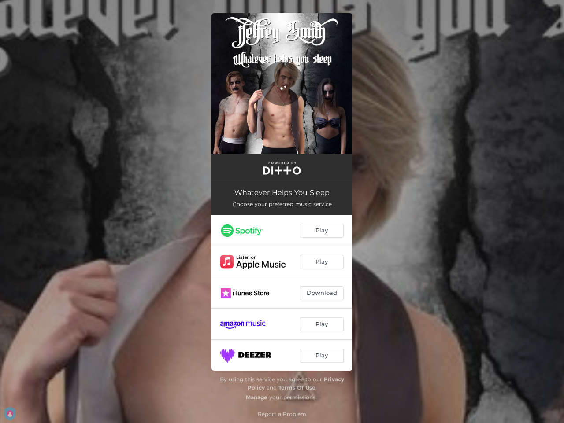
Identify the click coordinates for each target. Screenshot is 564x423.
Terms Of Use (296, 387)
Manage (256, 397)
